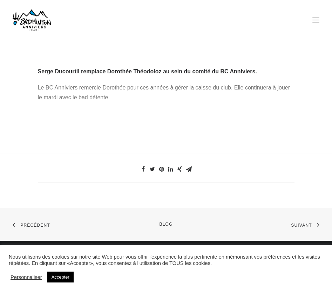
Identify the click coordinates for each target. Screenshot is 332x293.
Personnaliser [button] (26, 277)
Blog (165, 224)
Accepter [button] (60, 277)
